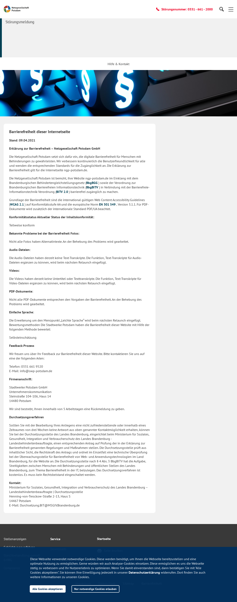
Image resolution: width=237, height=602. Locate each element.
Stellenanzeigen (15, 539)
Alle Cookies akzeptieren (47, 589)
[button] (230, 9)
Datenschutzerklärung (144, 572)
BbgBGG (92, 183)
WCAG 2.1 (17, 204)
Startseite (104, 539)
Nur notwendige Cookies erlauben (95, 589)
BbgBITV (92, 187)
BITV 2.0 (62, 192)
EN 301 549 (107, 204)
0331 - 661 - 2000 (200, 9)
